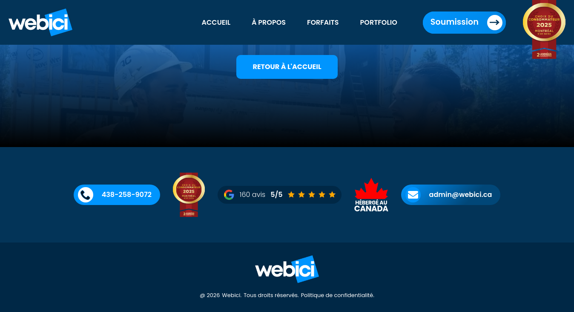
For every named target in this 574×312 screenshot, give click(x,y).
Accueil (216, 22)
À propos (269, 22)
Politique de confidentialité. (337, 295)
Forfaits (323, 22)
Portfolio (378, 22)
